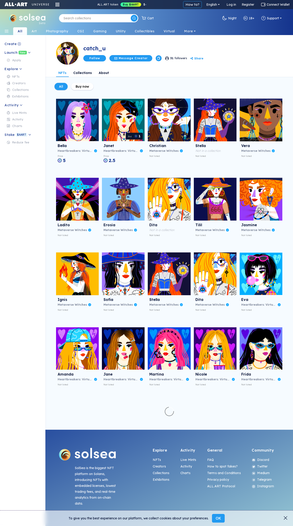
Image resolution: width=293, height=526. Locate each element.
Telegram (262, 479)
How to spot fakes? (222, 466)
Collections (82, 73)
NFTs (62, 73)
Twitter (260, 466)
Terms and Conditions (224, 473)
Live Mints (188, 460)
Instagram (263, 486)
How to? (192, 4)
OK (218, 518)
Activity (186, 466)
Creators (159, 466)
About (104, 73)
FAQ (210, 460)
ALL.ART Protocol (221, 486)
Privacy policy (218, 480)
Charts (185, 473)
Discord (260, 459)
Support (270, 18)
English (211, 5)
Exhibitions (161, 480)
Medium (261, 473)
